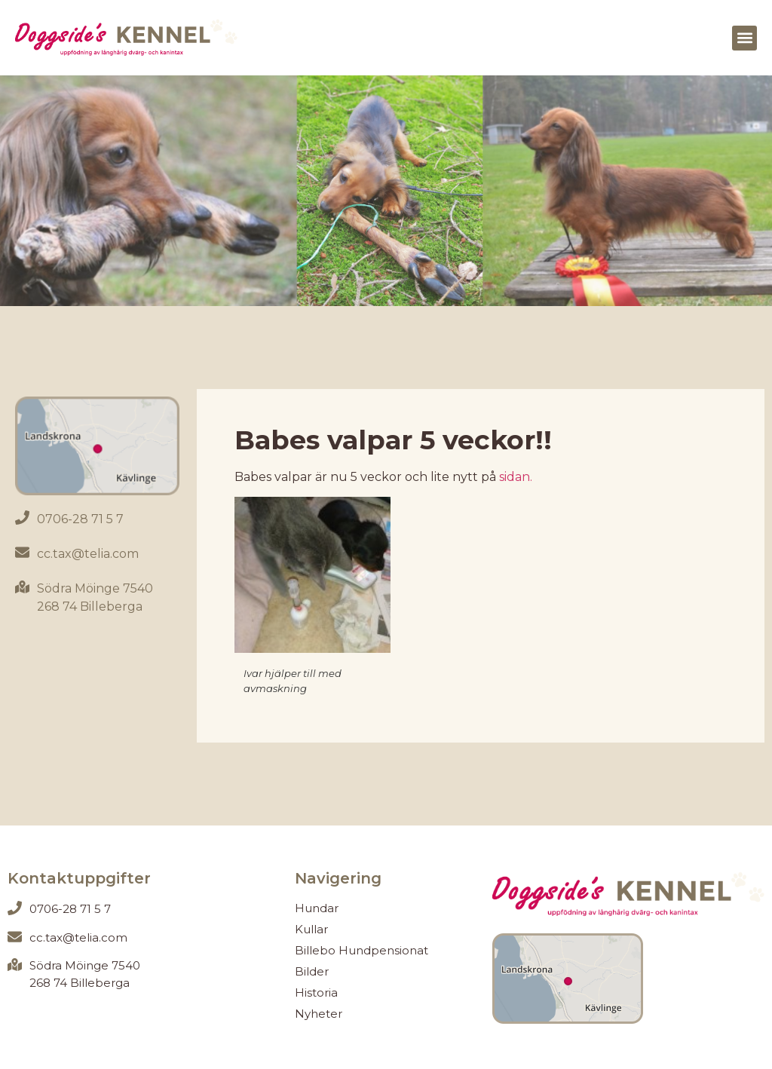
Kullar (311, 929)
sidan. (514, 477)
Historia (316, 992)
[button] (744, 38)
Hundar (317, 908)
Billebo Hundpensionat (361, 950)
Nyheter (318, 1013)
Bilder (312, 971)
